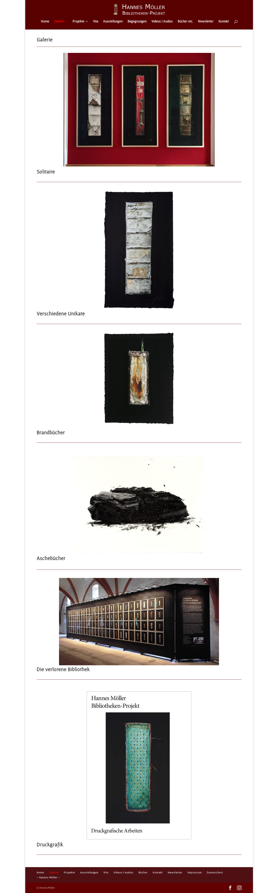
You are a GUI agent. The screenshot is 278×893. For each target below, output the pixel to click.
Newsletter (205, 21)
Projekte (78, 21)
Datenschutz (215, 872)
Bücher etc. (185, 21)
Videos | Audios (162, 21)
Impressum (194, 872)
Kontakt (223, 21)
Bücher (143, 872)
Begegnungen (137, 21)
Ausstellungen (113, 21)
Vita (95, 21)
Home (45, 21)
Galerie (59, 21)
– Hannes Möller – (48, 877)
